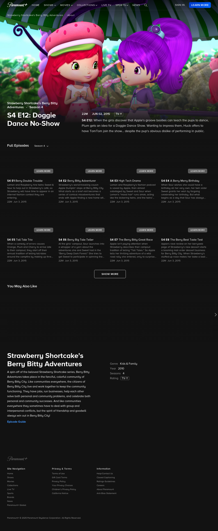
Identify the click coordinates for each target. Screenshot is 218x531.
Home (36, 5)
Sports (10, 493)
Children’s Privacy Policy (64, 489)
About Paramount (105, 489)
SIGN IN (180, 5)
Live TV (106, 5)
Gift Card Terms (59, 478)
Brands (10, 497)
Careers (100, 485)
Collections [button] (86, 5)
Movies (10, 482)
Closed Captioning (106, 478)
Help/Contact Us (105, 474)
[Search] (146, 5)
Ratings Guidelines (106, 482)
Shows (10, 478)
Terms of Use (58, 474)
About (70, 15)
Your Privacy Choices (62, 485)
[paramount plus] (17, 5)
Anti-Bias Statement (106, 493)
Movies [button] (65, 5)
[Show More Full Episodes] (110, 274)
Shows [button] (49, 5)
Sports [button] (121, 5)
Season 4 (36, 107)
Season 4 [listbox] (39, 146)
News (136, 5)
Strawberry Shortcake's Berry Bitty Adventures (35, 15)
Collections (12, 485)
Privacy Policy (59, 482)
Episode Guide (16, 421)
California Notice (60, 493)
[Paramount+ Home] (17, 459)
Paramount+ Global (16, 505)
